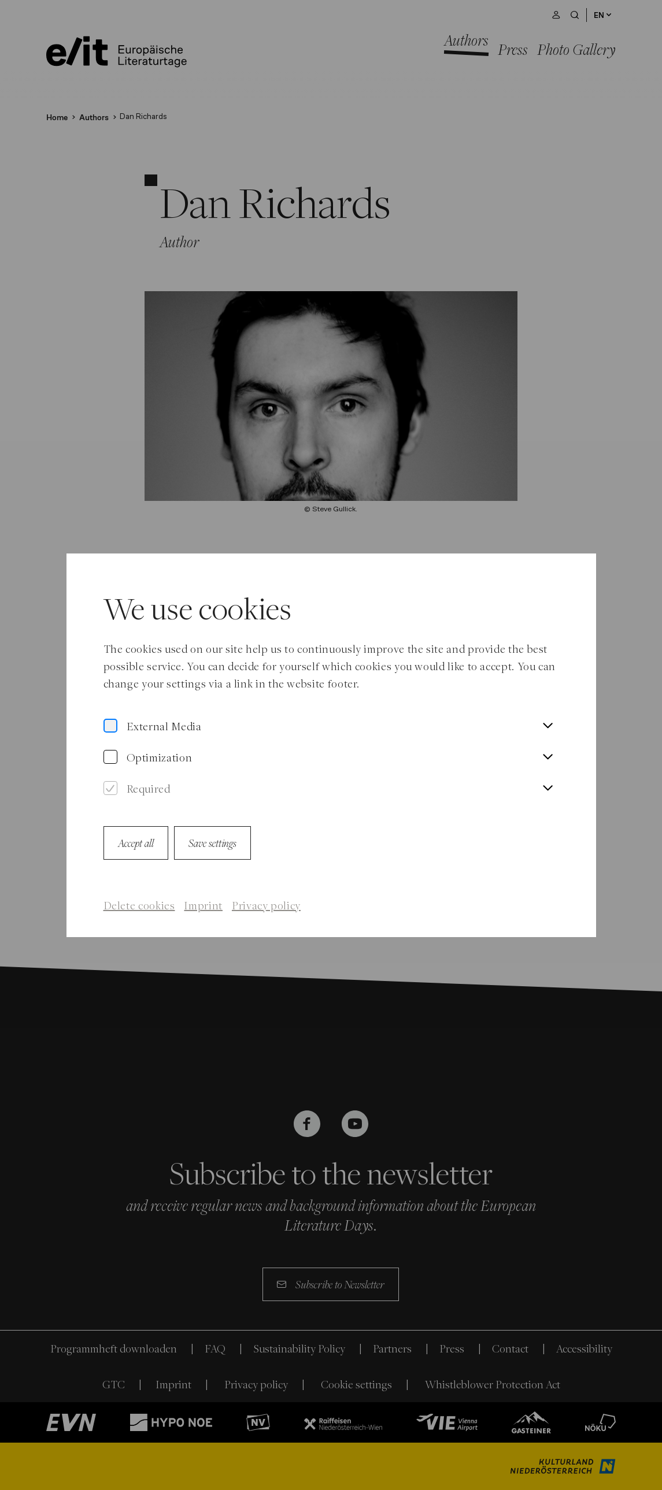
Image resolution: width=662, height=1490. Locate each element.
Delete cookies (139, 905)
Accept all (136, 842)
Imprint (203, 905)
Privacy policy (266, 905)
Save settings (212, 842)
